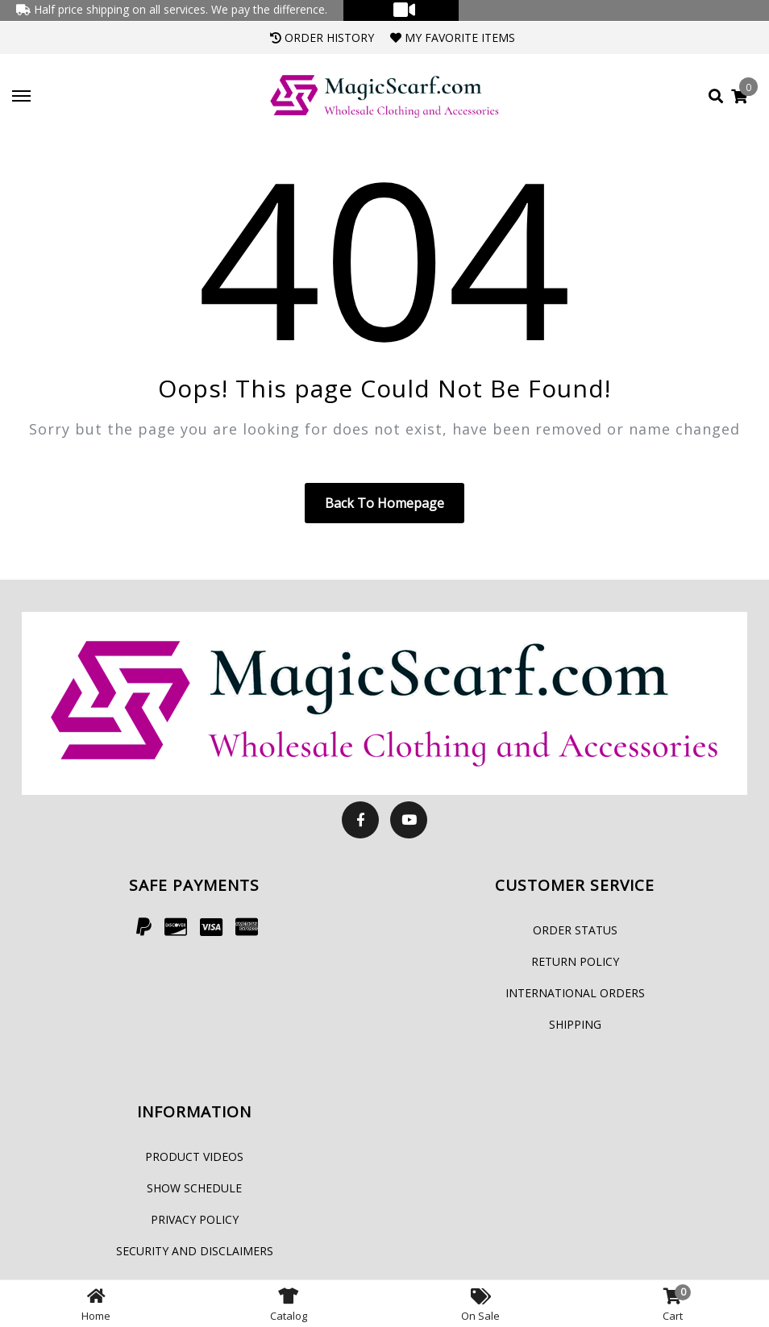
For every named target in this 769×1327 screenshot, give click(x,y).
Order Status (575, 930)
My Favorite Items (452, 37)
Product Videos (194, 1156)
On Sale (480, 1303)
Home (95, 1303)
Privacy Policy (195, 1219)
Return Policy (575, 961)
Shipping (575, 1024)
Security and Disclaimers (194, 1250)
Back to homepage (384, 503)
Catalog (288, 1303)
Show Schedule (194, 1188)
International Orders (575, 992)
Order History (322, 37)
